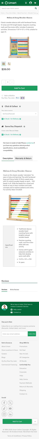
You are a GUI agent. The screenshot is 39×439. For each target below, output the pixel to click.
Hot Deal (22, 350)
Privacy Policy (27, 436)
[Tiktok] (5, 410)
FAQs (21, 375)
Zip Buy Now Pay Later (9, 361)
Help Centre (24, 379)
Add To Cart (19, 88)
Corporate (23, 372)
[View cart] (35, 3)
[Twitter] (10, 405)
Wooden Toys (32, 13)
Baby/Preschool (22, 13)
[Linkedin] (10, 416)
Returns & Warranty (26, 386)
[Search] (36, 8)
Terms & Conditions (14, 436)
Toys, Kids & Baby (11, 13)
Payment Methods (26, 383)
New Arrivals (24, 354)
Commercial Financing (9, 365)
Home (2, 13)
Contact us (17, 312)
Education (23, 368)
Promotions (23, 346)
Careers (4, 354)
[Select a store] (26, 3)
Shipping (23, 390)
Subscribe (31, 334)
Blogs (3, 357)
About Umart (6, 346)
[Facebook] (5, 405)
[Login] (30, 3)
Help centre (17, 309)
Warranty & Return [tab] (23, 158)
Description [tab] (8, 158)
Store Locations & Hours (10, 350)
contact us (29, 143)
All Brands (23, 361)
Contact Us (23, 394)
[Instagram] (5, 416)
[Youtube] (10, 410)
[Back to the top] (35, 421)
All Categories (24, 357)
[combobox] (19, 8)
